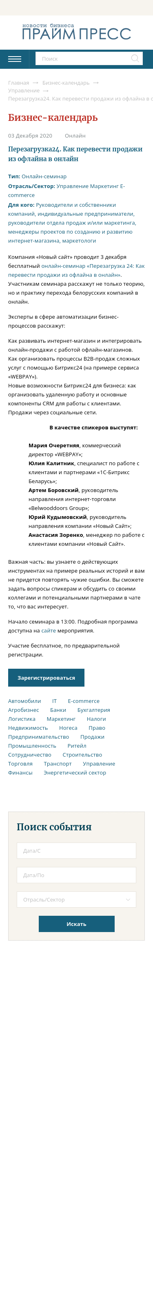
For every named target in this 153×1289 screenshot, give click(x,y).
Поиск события (54, 827)
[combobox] (76, 899)
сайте (48, 630)
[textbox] (82, 899)
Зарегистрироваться (46, 677)
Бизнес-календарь (53, 117)
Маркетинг (104, 186)
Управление (73, 186)
